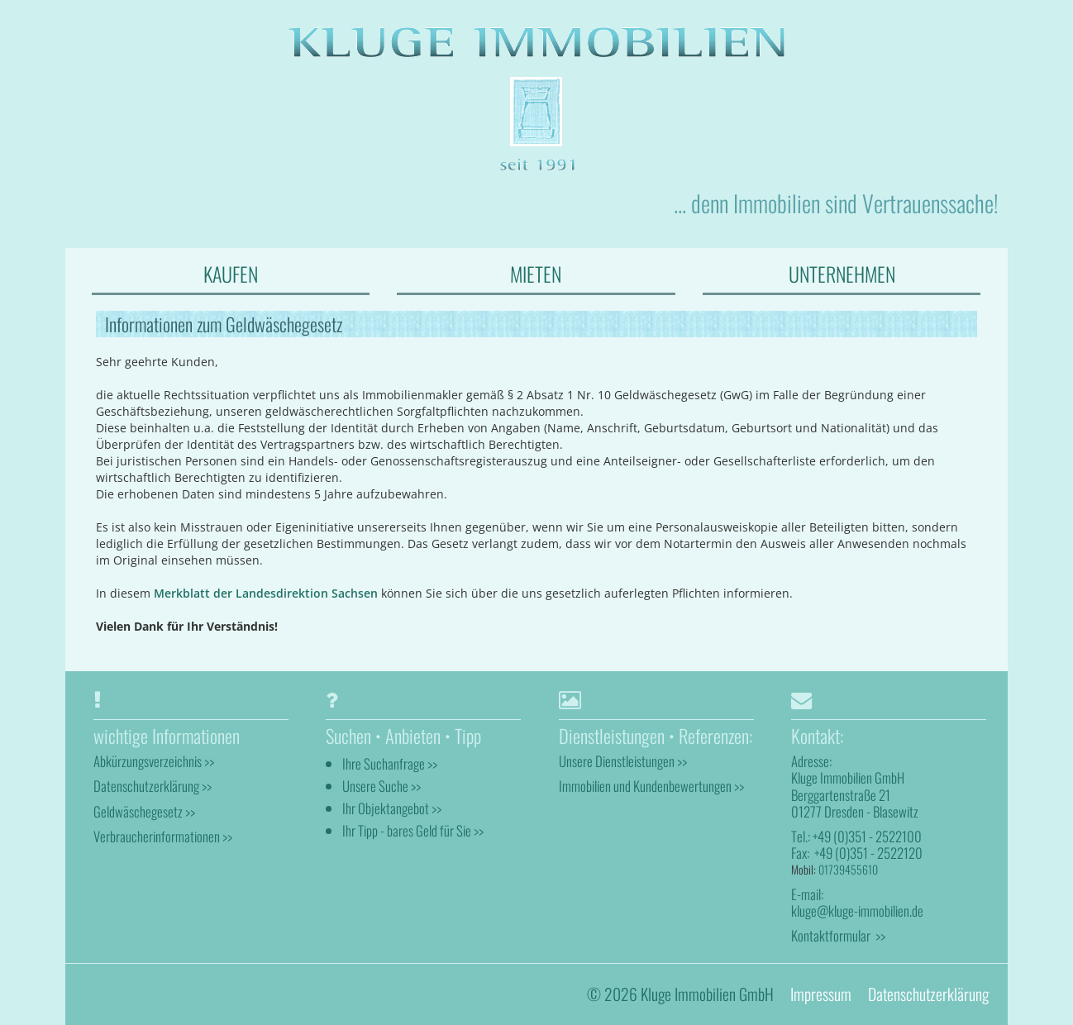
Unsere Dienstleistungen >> (623, 761)
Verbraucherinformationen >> (162, 836)
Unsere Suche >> (381, 785)
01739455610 (848, 869)
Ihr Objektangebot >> (391, 808)
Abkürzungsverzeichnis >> (153, 761)
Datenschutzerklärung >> (152, 785)
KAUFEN (230, 273)
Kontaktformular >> (838, 935)
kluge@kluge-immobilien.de (857, 910)
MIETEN (535, 273)
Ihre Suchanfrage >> (389, 763)
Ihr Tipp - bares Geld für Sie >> (413, 830)
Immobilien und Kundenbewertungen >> (651, 785)
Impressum (820, 994)
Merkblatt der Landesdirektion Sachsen (266, 593)
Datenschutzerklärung (928, 994)
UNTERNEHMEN (842, 273)
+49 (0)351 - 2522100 (867, 836)
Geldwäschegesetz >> (144, 811)
